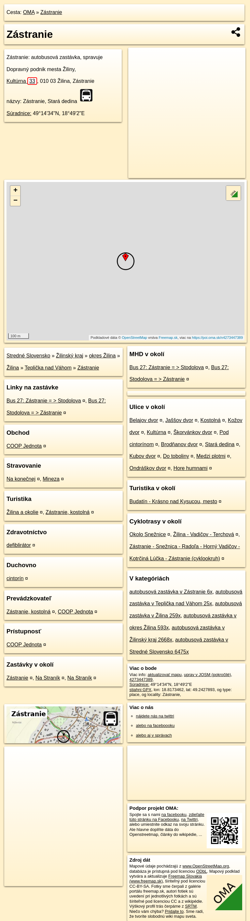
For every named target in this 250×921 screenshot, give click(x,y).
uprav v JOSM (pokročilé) (207, 674)
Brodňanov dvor (179, 444)
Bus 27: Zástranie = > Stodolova (44, 400)
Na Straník (47, 678)
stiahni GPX (141, 689)
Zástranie (51, 12)
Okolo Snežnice (148, 534)
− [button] (15, 201)
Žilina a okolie (22, 512)
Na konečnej (21, 479)
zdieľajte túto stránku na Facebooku (167, 817)
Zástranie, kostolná (68, 512)
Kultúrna (22, 81)
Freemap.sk (168, 338)
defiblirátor (19, 545)
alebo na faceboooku (155, 725)
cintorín (15, 578)
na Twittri (189, 819)
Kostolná (210, 420)
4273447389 (141, 679)
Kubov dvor (143, 456)
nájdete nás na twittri (155, 716)
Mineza (51, 479)
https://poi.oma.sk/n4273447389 (217, 338)
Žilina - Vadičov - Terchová (203, 534)
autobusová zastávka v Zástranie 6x (171, 592)
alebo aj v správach (154, 735)
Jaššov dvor (179, 420)
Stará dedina (220, 444)
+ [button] (15, 191)
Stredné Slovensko (28, 355)
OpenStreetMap (134, 338)
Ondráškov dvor (148, 468)
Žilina (13, 367)
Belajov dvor (144, 420)
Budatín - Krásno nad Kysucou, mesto (173, 501)
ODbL (201, 871)
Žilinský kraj (69, 355)
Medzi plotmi (211, 456)
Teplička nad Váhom (48, 367)
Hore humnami (191, 468)
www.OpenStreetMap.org (205, 866)
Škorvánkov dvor (193, 432)
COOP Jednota (24, 446)
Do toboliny (176, 456)
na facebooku (174, 814)
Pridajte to (174, 911)
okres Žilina (102, 355)
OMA (29, 12)
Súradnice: (19, 113)
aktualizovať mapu (165, 674)
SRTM (191, 906)
